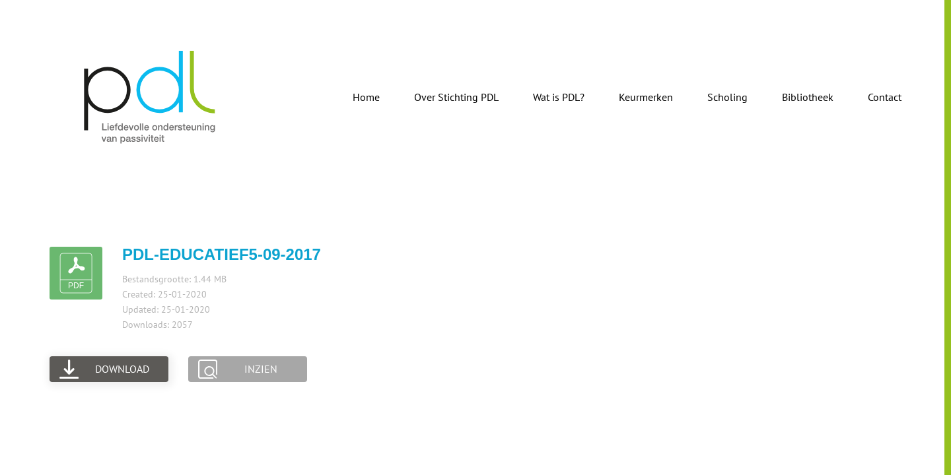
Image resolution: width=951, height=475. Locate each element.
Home (366, 97)
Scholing (727, 97)
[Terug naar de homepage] (150, 97)
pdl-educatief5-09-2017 (221, 254)
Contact (884, 97)
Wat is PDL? (558, 97)
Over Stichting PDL (456, 97)
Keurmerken (646, 97)
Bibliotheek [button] (807, 97)
